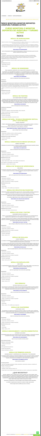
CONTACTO (10, 15)
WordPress (18, 434)
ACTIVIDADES (4, 15)
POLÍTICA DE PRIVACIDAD (17, 15)
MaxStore (26, 434)
